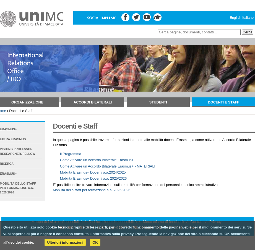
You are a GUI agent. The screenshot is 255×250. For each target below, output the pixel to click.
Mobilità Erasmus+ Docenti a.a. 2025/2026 (93, 178)
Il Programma (70, 154)
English (235, 17)
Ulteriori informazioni (65, 242)
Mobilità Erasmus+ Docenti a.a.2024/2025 (93, 172)
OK (95, 242)
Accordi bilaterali (93, 102)
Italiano (248, 17)
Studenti (158, 102)
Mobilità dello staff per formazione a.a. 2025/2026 (91, 190)
